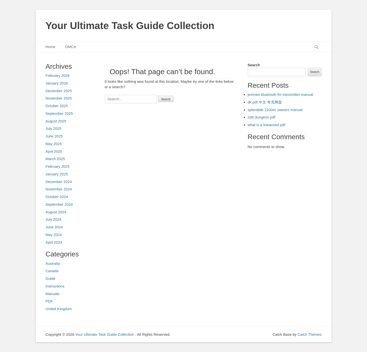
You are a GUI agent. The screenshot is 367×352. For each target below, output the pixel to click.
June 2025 (54, 136)
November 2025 (59, 98)
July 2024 (53, 219)
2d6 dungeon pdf (262, 117)
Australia (53, 263)
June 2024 (54, 227)
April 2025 (54, 151)
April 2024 (54, 242)
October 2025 (57, 106)
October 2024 (57, 197)
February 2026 (58, 75)
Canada (52, 271)
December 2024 (59, 182)
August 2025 (56, 121)
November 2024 (59, 189)
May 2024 (54, 235)
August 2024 (56, 212)
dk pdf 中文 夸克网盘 (265, 102)
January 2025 (57, 174)
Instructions (55, 286)
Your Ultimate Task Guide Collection (130, 25)
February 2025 (58, 166)
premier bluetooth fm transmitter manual (280, 94)
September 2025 (59, 113)
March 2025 (55, 159)
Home (50, 47)
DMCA (70, 47)
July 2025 (53, 128)
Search (254, 65)
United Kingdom (59, 309)
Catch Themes (309, 334)
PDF (49, 301)
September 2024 (59, 204)
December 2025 (59, 91)
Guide (50, 278)
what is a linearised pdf (266, 125)
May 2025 (54, 144)
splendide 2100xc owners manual (275, 110)
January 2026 (57, 83)
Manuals (53, 294)
